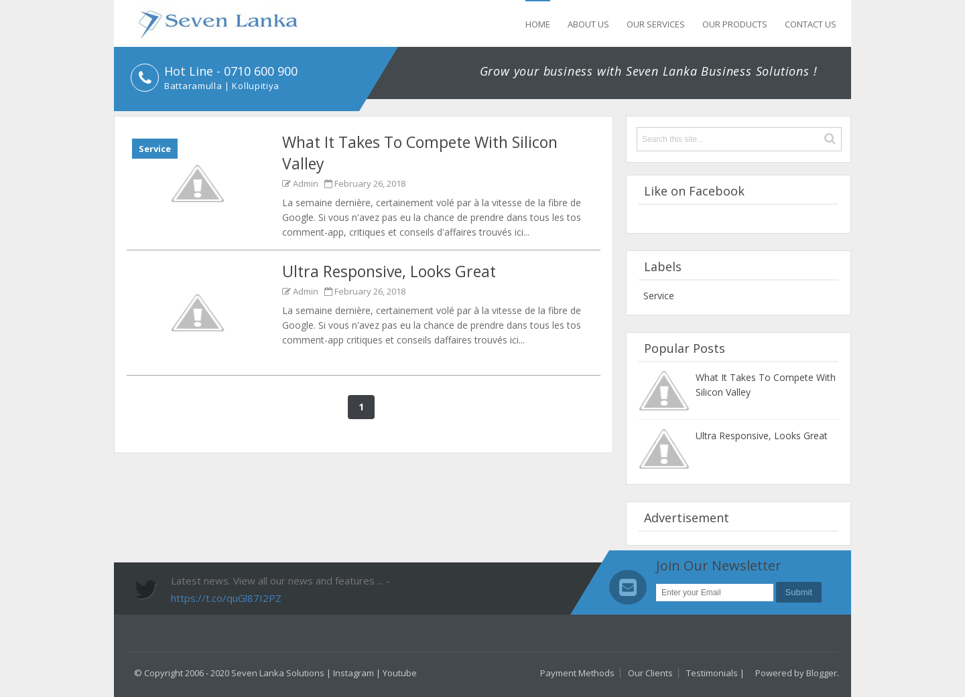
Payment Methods (577, 673)
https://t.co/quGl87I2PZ (226, 598)
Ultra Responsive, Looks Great (389, 271)
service (155, 149)
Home (537, 24)
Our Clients (650, 673)
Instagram (353, 673)
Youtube (400, 673)
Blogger (821, 673)
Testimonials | (715, 673)
